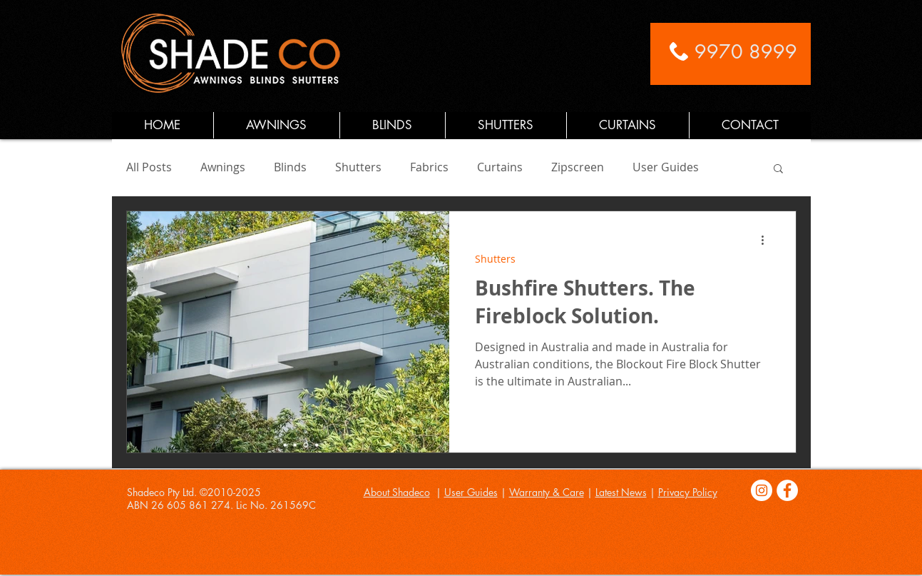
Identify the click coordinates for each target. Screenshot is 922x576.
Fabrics (429, 167)
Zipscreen (577, 167)
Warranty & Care (546, 492)
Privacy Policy (687, 492)
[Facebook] (787, 490)
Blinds (290, 167)
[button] (778, 169)
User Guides (665, 167)
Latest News (621, 492)
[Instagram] (761, 490)
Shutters (358, 167)
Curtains (500, 167)
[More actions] (768, 240)
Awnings (222, 167)
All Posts (149, 167)
